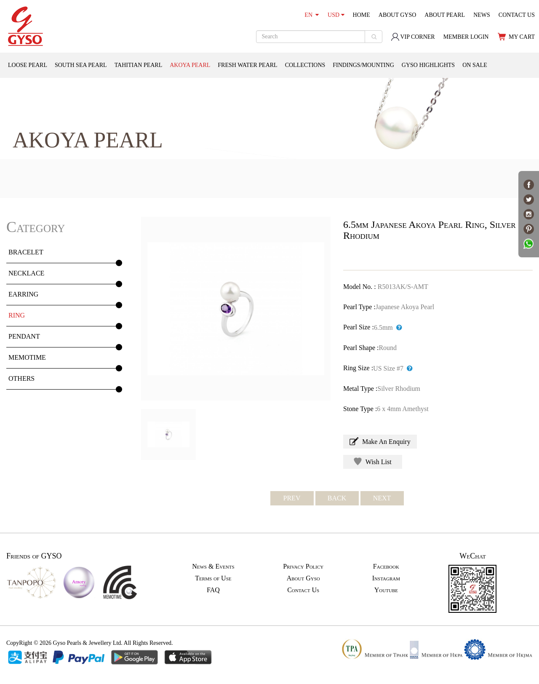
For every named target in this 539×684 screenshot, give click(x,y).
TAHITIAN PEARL (139, 65)
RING (16, 315)
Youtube (386, 589)
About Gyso (303, 578)
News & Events (213, 566)
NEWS (481, 15)
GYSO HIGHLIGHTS (428, 65)
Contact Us (303, 589)
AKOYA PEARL (190, 65)
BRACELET (25, 252)
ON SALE (474, 65)
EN (311, 15)
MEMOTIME (27, 357)
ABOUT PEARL (444, 15)
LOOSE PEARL (27, 65)
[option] (235, 308)
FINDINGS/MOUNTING (363, 65)
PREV (292, 498)
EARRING (23, 294)
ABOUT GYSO (397, 15)
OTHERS (21, 378)
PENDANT (24, 336)
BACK (337, 498)
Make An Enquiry (380, 441)
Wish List (373, 461)
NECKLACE (26, 273)
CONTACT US (517, 15)
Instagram (386, 578)
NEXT (382, 498)
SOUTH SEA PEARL (81, 65)
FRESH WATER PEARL (247, 65)
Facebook (386, 566)
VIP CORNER (413, 37)
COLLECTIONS (305, 65)
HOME (361, 15)
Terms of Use (213, 578)
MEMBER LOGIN (466, 37)
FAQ (213, 589)
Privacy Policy (303, 566)
